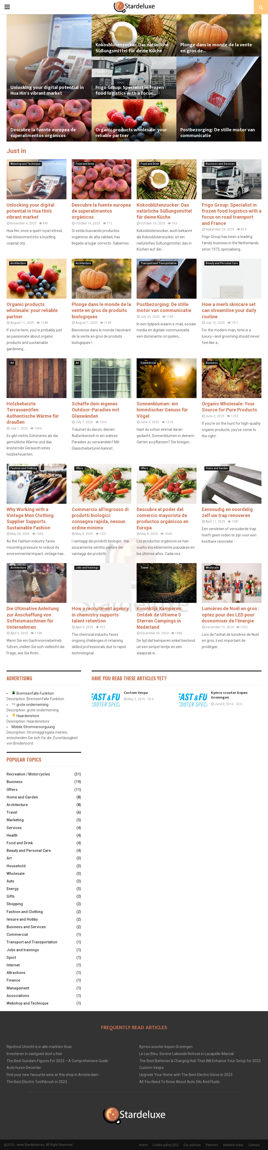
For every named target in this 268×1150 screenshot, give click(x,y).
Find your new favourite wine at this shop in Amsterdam (52, 1075)
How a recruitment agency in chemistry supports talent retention (100, 615)
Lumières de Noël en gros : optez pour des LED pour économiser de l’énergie (230, 615)
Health (12, 835)
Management (18, 988)
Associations (18, 996)
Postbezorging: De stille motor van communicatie (217, 133)
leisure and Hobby (22, 919)
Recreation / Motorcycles (28, 774)
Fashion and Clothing (23, 468)
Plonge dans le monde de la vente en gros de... (216, 48)
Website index (233, 1145)
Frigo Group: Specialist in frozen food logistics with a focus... (130, 91)
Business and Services (220, 163)
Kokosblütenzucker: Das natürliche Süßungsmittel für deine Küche (132, 48)
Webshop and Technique (25, 163)
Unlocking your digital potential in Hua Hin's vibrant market (47, 91)
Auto (10, 881)
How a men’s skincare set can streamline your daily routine (229, 310)
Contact (254, 1145)
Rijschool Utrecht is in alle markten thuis (39, 1047)
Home (143, 1145)
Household (16, 866)
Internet (13, 965)
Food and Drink (85, 163)
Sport (11, 957)
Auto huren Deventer (24, 1068)
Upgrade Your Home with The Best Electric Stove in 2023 (185, 1075)
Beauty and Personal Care (222, 263)
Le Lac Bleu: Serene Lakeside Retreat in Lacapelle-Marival (186, 1054)
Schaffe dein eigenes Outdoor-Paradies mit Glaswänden (95, 410)
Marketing (15, 820)
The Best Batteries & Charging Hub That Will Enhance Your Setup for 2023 (200, 1061)
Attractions (16, 973)
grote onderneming (32, 705)
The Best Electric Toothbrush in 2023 (37, 1082)
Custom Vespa (136, 693)
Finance (13, 980)
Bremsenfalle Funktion (35, 693)
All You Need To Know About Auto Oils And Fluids (179, 1082)
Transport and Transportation (159, 263)
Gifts (11, 896)
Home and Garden (217, 468)
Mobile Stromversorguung (33, 727)
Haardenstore (27, 716)
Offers (79, 468)
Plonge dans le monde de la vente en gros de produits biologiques (101, 310)
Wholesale (212, 567)
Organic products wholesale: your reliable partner (131, 133)
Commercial (148, 362)
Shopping (15, 904)
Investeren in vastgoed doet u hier (34, 1054)
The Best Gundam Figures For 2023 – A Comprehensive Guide (57, 1061)
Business (212, 362)
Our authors (192, 1145)
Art (12, 362)
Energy (13, 889)
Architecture (18, 263)
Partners (212, 1145)
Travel (144, 567)
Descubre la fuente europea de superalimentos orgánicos (43, 133)
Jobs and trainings (87, 567)
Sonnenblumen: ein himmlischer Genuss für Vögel (162, 410)
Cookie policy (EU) (165, 1145)
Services (14, 828)
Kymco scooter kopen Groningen (229, 695)
